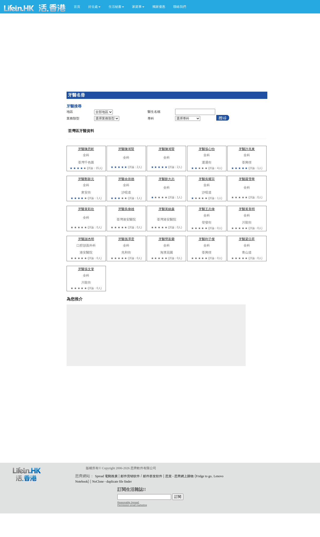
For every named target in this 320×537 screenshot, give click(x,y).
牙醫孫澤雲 (126, 239)
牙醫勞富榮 (167, 239)
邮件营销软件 (130, 476)
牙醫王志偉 (207, 209)
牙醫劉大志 (167, 179)
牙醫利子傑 (207, 239)
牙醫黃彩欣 (86, 209)
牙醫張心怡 (207, 149)
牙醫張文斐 (86, 269)
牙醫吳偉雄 (126, 209)
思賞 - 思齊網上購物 (179, 476)
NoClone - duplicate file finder (112, 481)
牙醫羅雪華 (247, 179)
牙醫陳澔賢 (126, 149)
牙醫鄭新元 (86, 179)
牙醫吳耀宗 (207, 179)
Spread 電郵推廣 (106, 476)
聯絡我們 (179, 7)
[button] (94, 6)
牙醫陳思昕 (86, 149)
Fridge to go (204, 476)
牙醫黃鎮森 (167, 209)
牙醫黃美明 (247, 209)
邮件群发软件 (152, 476)
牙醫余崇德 (126, 179)
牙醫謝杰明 (86, 239)
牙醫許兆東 (247, 149)
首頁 (77, 7)
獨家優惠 (158, 7)
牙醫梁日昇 (247, 239)
